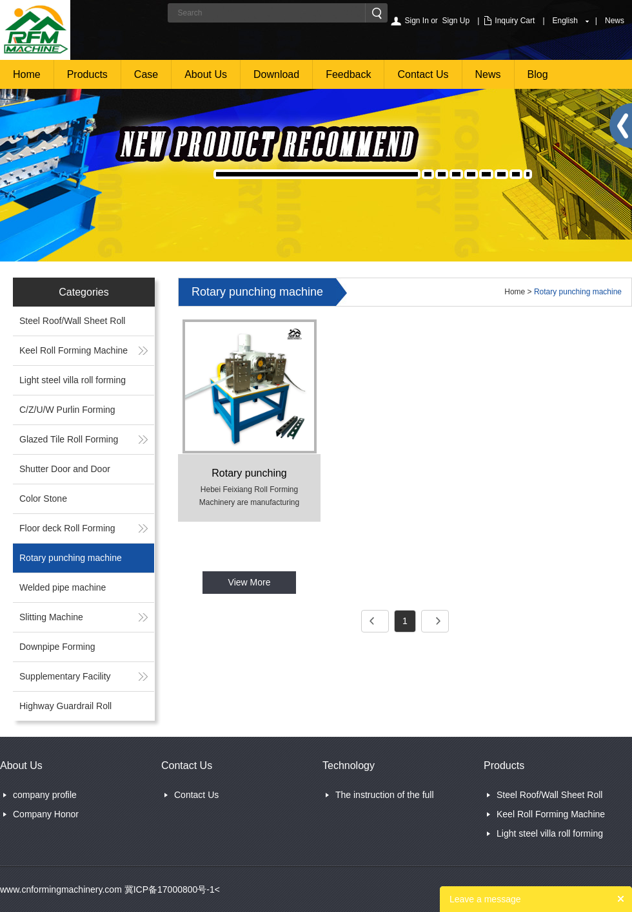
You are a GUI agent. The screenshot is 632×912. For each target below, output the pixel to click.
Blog (538, 74)
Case (146, 74)
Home (27, 74)
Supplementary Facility (65, 676)
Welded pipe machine (62, 587)
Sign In (416, 20)
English (565, 20)
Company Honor (46, 814)
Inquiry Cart (515, 20)
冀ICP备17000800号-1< (171, 889)
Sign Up (456, 20)
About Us (205, 74)
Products (87, 74)
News (614, 20)
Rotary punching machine (70, 558)
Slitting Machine (51, 617)
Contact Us (422, 74)
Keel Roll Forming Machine (73, 350)
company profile (45, 795)
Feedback (348, 74)
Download (276, 74)
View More (249, 582)
